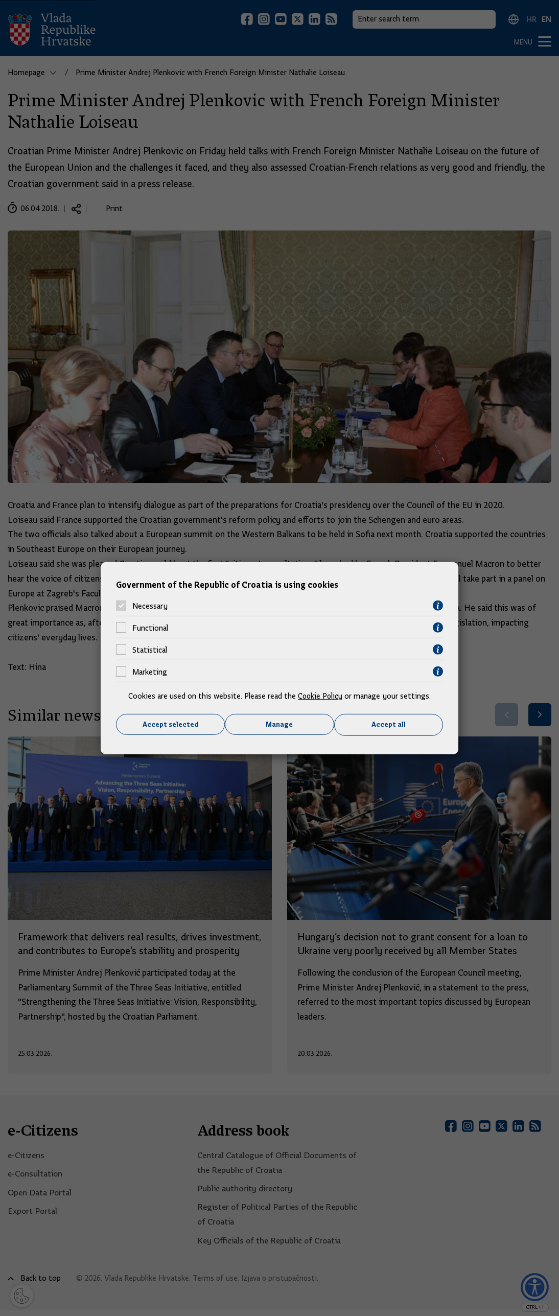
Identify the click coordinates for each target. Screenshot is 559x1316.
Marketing (149, 671)
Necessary (150, 605)
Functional (150, 627)
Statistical (149, 649)
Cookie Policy (320, 696)
